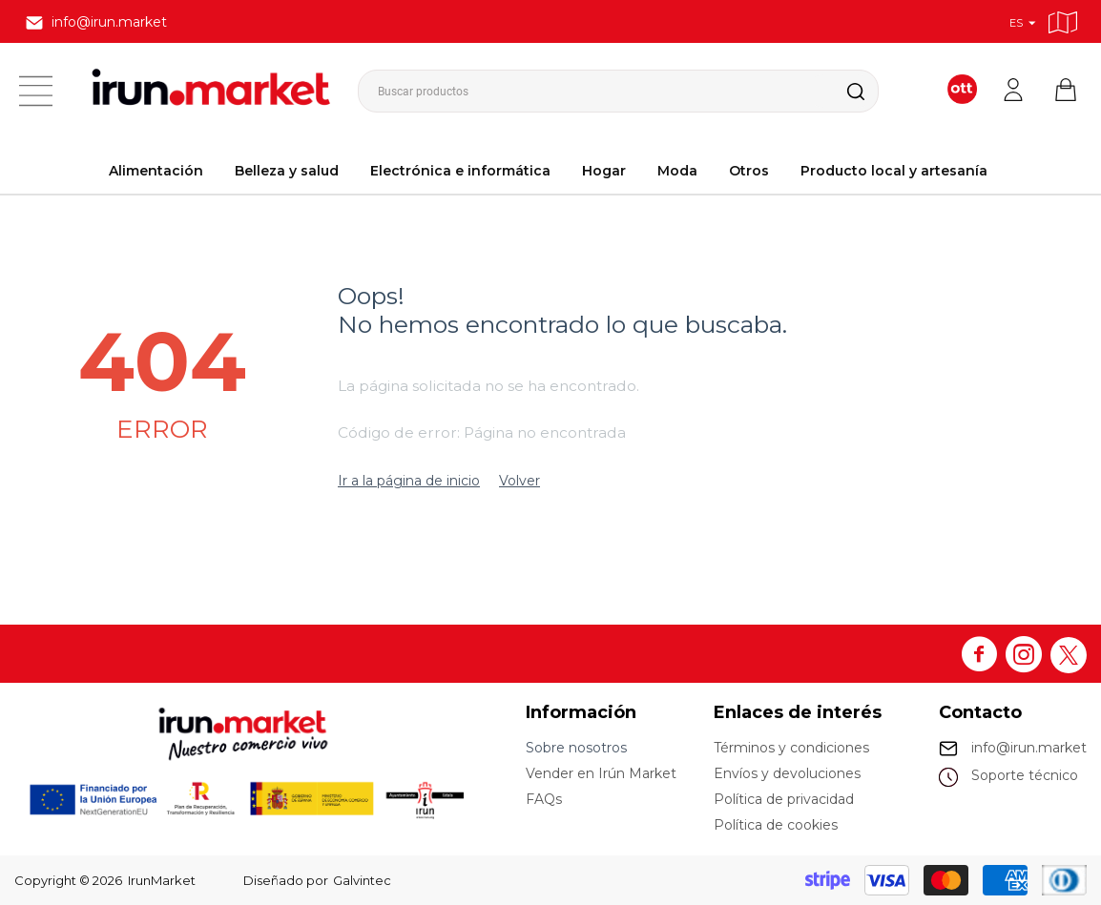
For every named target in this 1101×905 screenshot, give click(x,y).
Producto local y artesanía (893, 170)
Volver (519, 480)
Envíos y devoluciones (787, 773)
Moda (677, 170)
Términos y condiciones (791, 747)
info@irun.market (1029, 747)
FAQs (544, 799)
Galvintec (362, 880)
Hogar (604, 170)
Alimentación (156, 170)
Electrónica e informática (460, 170)
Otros (749, 170)
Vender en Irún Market (601, 773)
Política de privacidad (784, 799)
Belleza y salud (287, 170)
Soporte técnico (1024, 775)
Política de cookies (776, 824)
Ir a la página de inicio (409, 480)
